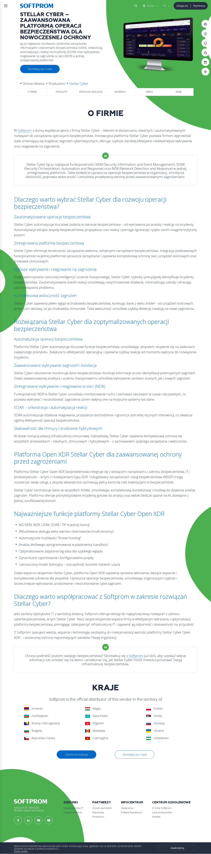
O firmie (32, 91)
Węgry (93, 708)
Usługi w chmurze (73, 812)
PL (165, 5)
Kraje (179, 91)
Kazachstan (96, 716)
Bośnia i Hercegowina (42, 723)
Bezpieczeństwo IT (73, 808)
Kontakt (156, 816)
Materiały (120, 91)
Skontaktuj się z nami (134, 754)
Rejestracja (199, 5)
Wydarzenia (127, 808)
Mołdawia (95, 731)
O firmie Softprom (161, 808)
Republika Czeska (39, 738)
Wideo (149, 91)
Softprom (25, 130)
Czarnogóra (96, 738)
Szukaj (135, 6)
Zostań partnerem (102, 808)
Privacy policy (21, 851)
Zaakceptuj (177, 848)
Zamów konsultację (76, 754)
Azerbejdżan (36, 716)
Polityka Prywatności (131, 812)
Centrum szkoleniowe (171, 802)
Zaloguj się (182, 5)
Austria (150, 5)
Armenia (33, 708)
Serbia (154, 716)
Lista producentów (162, 812)
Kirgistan (94, 723)
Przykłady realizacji (91, 91)
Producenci (57, 83)
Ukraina (155, 731)
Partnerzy (101, 802)
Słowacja (155, 723)
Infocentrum (132, 802)
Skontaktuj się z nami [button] (40, 69)
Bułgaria (33, 731)
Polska (154, 708)
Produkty (61, 91)
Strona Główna (34, 83)
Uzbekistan (157, 738)
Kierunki (71, 802)
